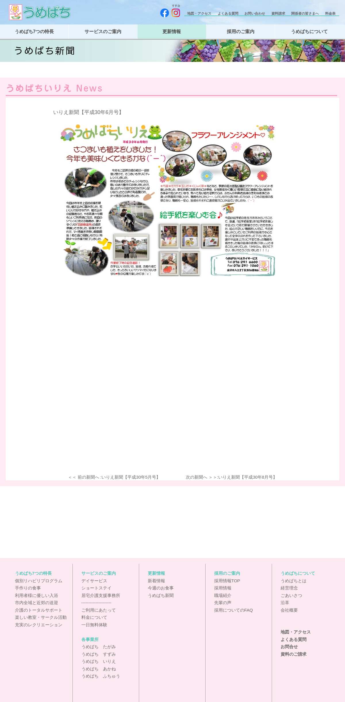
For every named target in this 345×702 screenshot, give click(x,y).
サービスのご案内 (103, 31)
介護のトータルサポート (38, 610)
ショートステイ (96, 587)
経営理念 (289, 587)
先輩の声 (222, 602)
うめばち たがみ (98, 646)
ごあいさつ (291, 595)
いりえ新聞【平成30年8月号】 (247, 477)
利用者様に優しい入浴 (36, 595)
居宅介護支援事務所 (100, 595)
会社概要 (289, 610)
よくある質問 (228, 14)
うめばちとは (293, 580)
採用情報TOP (227, 580)
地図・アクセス (199, 14)
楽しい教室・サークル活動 (41, 617)
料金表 (330, 14)
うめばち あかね (98, 668)
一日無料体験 (94, 624)
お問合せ (289, 646)
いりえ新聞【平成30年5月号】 (130, 477)
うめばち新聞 (161, 595)
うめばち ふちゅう (100, 676)
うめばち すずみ (98, 654)
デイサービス (94, 580)
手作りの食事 (28, 587)
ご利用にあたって (98, 610)
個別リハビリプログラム (38, 580)
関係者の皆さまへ (305, 14)
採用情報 (222, 587)
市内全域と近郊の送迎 (36, 602)
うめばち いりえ (98, 661)
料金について (94, 617)
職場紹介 (222, 595)
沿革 (285, 602)
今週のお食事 (161, 587)
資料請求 (278, 14)
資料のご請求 (293, 654)
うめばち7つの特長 (34, 31)
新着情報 (156, 580)
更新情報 (171, 31)
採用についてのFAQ (233, 610)
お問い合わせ (255, 14)
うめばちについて (309, 31)
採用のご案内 (240, 31)
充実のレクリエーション (38, 624)
